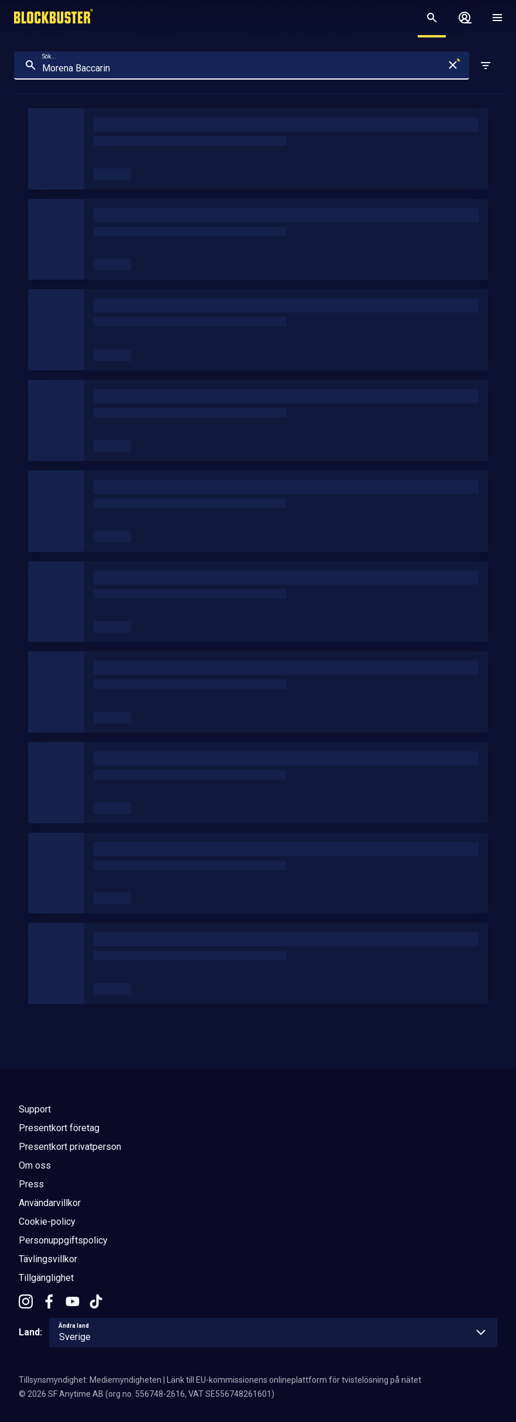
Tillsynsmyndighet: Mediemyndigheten (90, 1380)
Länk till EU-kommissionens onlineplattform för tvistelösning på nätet (294, 1380)
